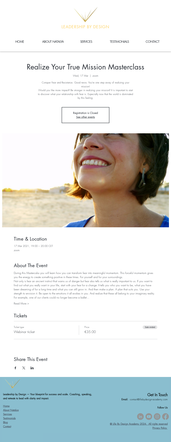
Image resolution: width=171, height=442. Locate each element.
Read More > (21, 303)
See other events (85, 117)
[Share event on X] (23, 368)
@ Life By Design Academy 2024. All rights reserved (139, 424)
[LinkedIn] (140, 416)
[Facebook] (165, 416)
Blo (4, 422)
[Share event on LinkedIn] (32, 368)
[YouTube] (148, 416)
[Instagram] (157, 416)
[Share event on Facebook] (15, 368)
